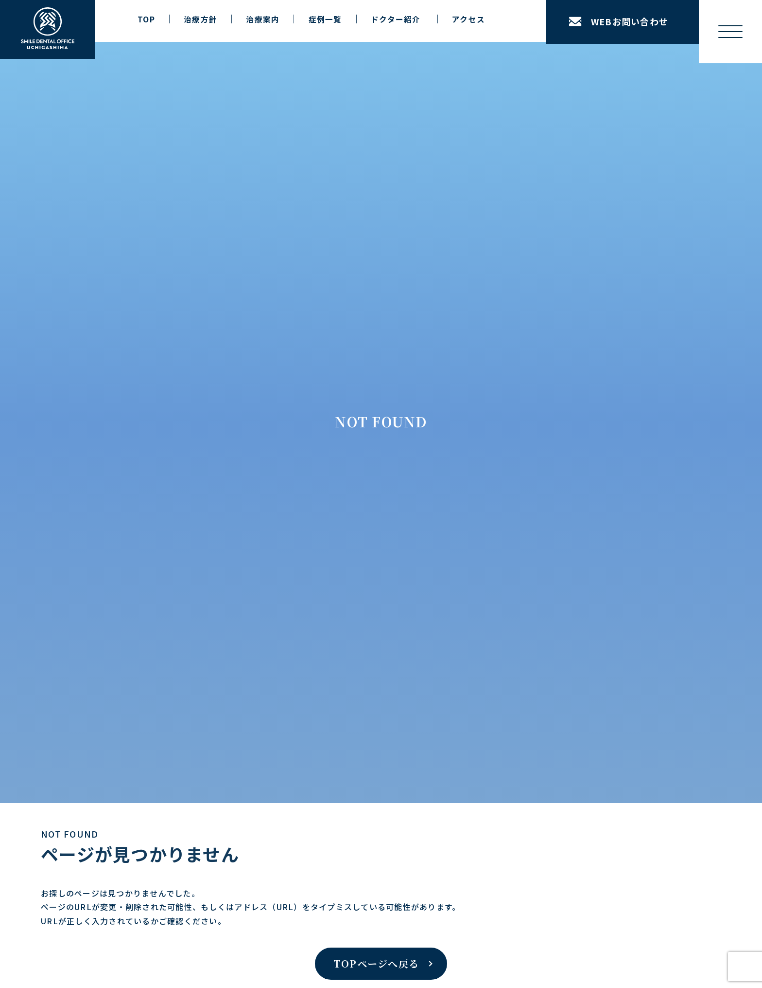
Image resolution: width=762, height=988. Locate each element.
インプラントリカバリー (149, 523)
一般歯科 (115, 688)
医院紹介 (258, 505)
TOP (146, 19)
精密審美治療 (122, 740)
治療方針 (200, 19)
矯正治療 (115, 600)
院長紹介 (258, 565)
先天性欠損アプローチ (145, 558)
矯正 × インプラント (143, 540)
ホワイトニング (126, 617)
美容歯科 (115, 705)
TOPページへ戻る (376, 325)
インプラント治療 (129, 505)
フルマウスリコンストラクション (164, 575)
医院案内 (250, 488)
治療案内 (262, 19)
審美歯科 (115, 635)
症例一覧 (325, 19)
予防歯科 (115, 653)
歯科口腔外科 (122, 670)
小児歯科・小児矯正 (133, 723)
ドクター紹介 (265, 582)
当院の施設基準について (355, 523)
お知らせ (329, 488)
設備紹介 (258, 523)
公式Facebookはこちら (583, 809)
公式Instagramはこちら (145, 809)
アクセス (468, 19)
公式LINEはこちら (352, 809)
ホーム (26, 399)
